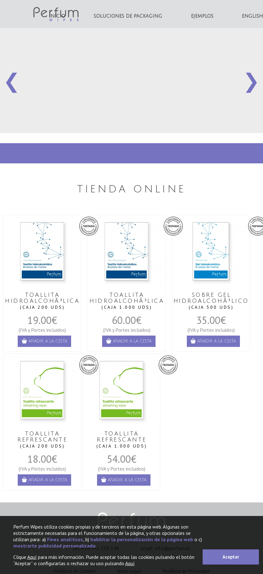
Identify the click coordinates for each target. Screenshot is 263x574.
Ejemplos (202, 16)
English (252, 16)
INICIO (57, 16)
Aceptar (231, 557)
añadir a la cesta (44, 341)
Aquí (32, 557)
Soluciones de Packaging (128, 16)
